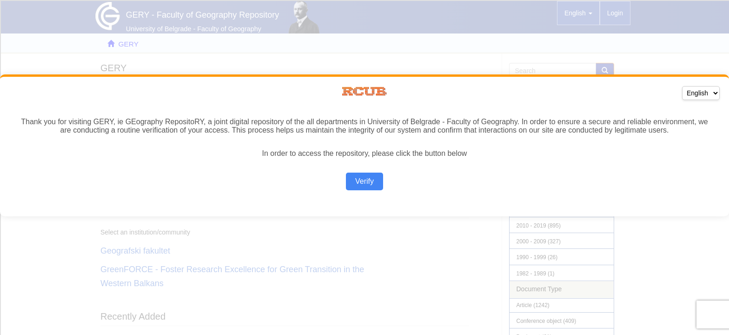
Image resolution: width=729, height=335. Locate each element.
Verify (364, 181)
